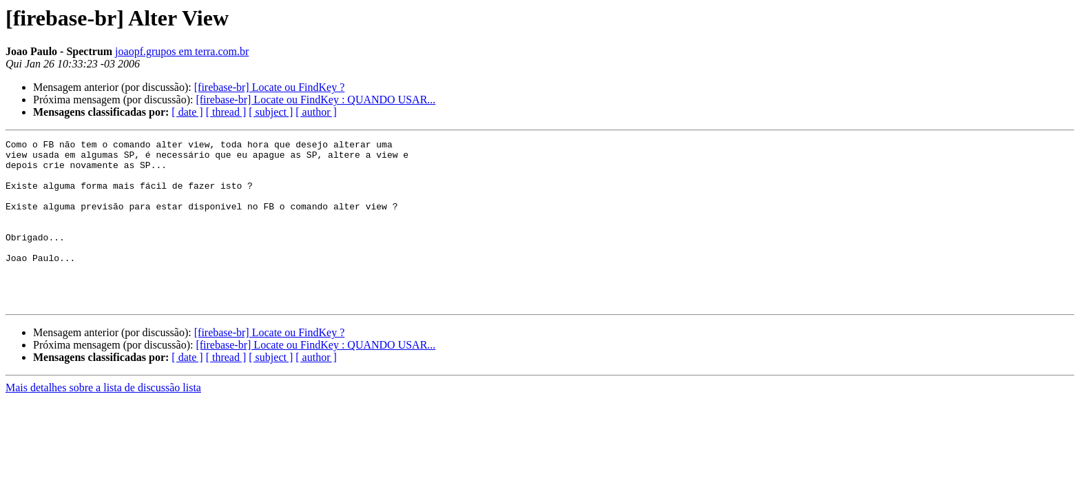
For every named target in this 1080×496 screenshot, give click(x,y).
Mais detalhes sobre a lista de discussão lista (103, 420)
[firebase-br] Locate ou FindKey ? (269, 87)
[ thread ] (226, 112)
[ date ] (187, 112)
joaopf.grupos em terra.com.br (182, 51)
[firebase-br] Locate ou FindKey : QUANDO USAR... (315, 99)
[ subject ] (271, 112)
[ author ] (316, 112)
